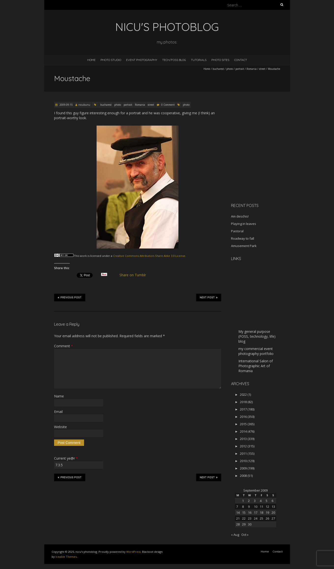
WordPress (133, 552)
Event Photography (141, 60)
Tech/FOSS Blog (174, 60)
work (83, 256)
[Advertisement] (261, 164)
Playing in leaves (243, 223)
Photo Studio (111, 60)
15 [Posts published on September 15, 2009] (244, 512)
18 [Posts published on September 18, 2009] (261, 512)
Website (60, 426)
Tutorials (198, 60)
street (262, 69)
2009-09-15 (66, 104)
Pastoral (237, 231)
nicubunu (84, 104)
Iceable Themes (66, 556)
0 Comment (168, 104)
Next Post (209, 297)
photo (229, 69)
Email (58, 411)
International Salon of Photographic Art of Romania (255, 366)
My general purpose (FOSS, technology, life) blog (257, 336)
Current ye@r (66, 458)
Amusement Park (244, 246)
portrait (239, 69)
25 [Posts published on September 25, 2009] (261, 518)
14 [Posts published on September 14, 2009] (238, 512)
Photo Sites (220, 60)
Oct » (244, 534)
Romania (252, 69)
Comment (63, 346)
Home (91, 60)
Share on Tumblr (134, 275)
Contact (240, 60)
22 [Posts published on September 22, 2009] (244, 518)
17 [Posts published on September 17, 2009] (255, 512)
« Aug (235, 534)
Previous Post (70, 297)
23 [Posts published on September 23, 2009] (249, 518)
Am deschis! (240, 216)
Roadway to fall (242, 238)
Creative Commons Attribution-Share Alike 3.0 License (149, 256)
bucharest (218, 69)
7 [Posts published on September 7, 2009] (237, 506)
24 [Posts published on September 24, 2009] (255, 518)
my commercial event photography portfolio (256, 351)
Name (59, 396)
